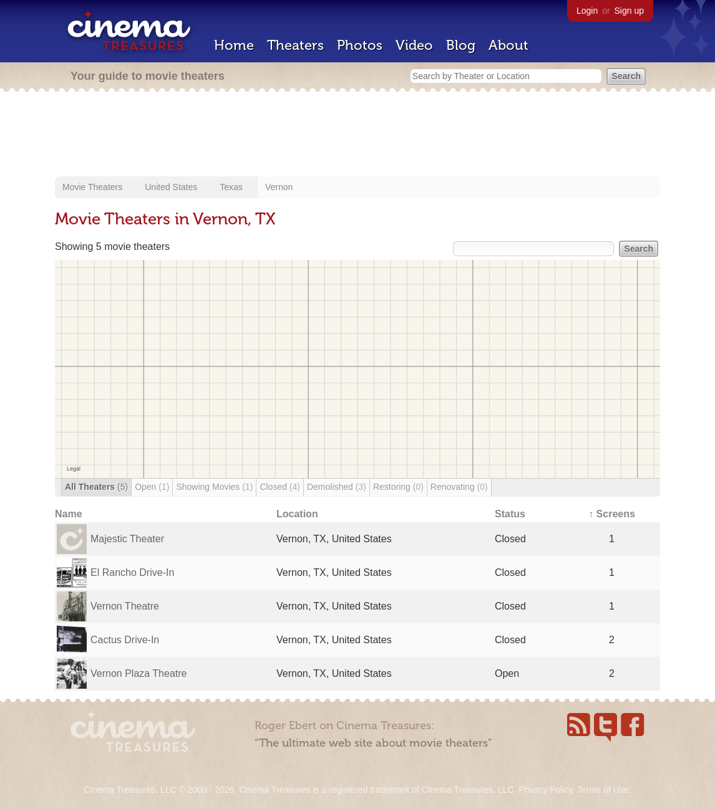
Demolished (336, 487)
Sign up (629, 11)
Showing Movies (214, 487)
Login (587, 11)
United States (171, 187)
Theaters (295, 45)
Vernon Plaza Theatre (138, 673)
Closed (280, 487)
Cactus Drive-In (124, 639)
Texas (231, 187)
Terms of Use (602, 790)
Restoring (398, 487)
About (508, 45)
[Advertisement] (357, 135)
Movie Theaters (92, 187)
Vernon (279, 187)
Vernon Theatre (124, 606)
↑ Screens (611, 514)
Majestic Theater (127, 539)
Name (68, 514)
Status (510, 514)
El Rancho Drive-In (132, 572)
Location (297, 514)
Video (414, 45)
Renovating (459, 487)
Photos (359, 45)
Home (234, 45)
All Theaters (96, 487)
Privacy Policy (545, 790)
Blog (460, 45)
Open (152, 487)
